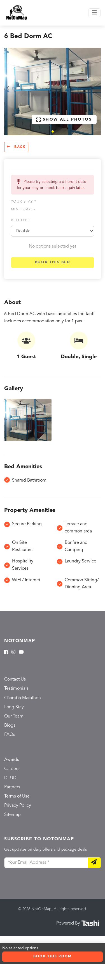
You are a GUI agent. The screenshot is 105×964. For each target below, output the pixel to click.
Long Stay (14, 707)
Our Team (14, 716)
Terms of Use (17, 796)
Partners (12, 787)
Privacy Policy (17, 805)
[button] (53, 131)
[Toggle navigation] (94, 12)
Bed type (20, 220)
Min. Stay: (23, 209)
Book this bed (52, 262)
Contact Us (15, 679)
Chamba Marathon (22, 698)
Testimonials (16, 688)
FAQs (9, 735)
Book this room (52, 956)
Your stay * (23, 201)
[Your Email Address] (46, 862)
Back (16, 147)
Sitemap (12, 815)
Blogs (9, 725)
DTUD (10, 778)
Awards (11, 760)
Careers (11, 769)
